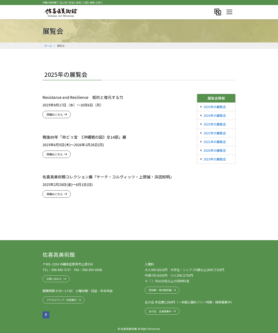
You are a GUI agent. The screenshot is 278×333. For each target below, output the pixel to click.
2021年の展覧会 (214, 141)
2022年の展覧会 (214, 133)
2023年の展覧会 (214, 124)
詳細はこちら (55, 114)
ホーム (48, 45)
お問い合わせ (54, 279)
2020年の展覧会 (214, 150)
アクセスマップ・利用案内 (61, 300)
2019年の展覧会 (214, 159)
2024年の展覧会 (214, 115)
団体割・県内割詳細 (160, 290)
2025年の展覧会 (214, 106)
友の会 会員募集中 (160, 311)
